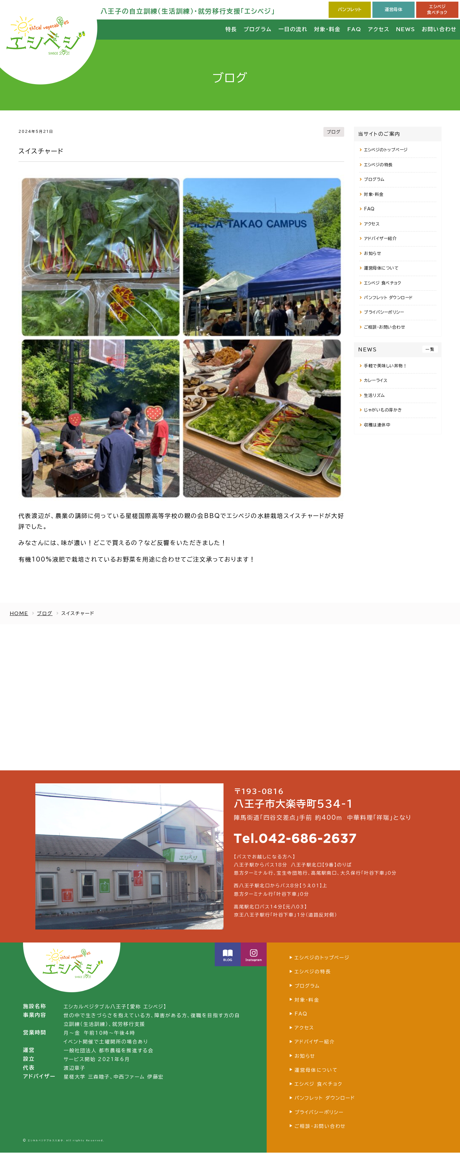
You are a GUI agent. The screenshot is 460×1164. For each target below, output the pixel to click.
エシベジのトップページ (386, 150)
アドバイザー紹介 (380, 238)
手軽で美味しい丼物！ (385, 366)
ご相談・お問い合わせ (384, 327)
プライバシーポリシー (384, 312)
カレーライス (375, 380)
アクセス (372, 224)
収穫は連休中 (377, 425)
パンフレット (350, 9)
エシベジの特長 (378, 165)
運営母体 (393, 9)
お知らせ (372, 253)
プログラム (374, 179)
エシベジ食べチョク (437, 10)
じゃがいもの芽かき (383, 410)
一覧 (430, 349)
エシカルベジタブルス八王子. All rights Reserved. (66, 1152)
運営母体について (381, 268)
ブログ (333, 131)
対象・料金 (374, 194)
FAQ (369, 209)
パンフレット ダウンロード (388, 298)
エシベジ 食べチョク (382, 283)
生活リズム (374, 395)
